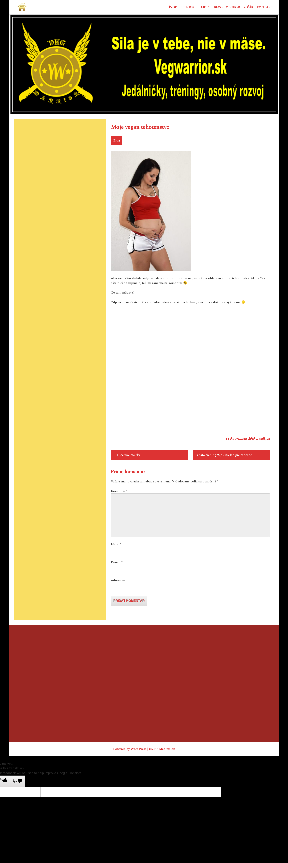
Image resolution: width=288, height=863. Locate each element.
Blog (218, 7)
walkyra (264, 449)
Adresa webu (120, 595)
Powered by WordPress (129, 764)
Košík (248, 7)
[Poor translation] (17, 796)
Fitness (187, 7)
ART (203, 7)
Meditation (167, 764)
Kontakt (265, 7)
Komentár (119, 506)
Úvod (172, 7)
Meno (116, 559)
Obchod (233, 7)
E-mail (117, 577)
